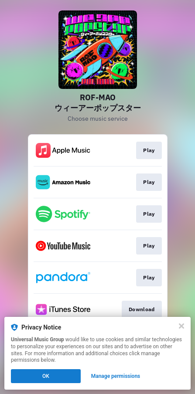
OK (45, 376)
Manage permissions (115, 376)
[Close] (181, 326)
